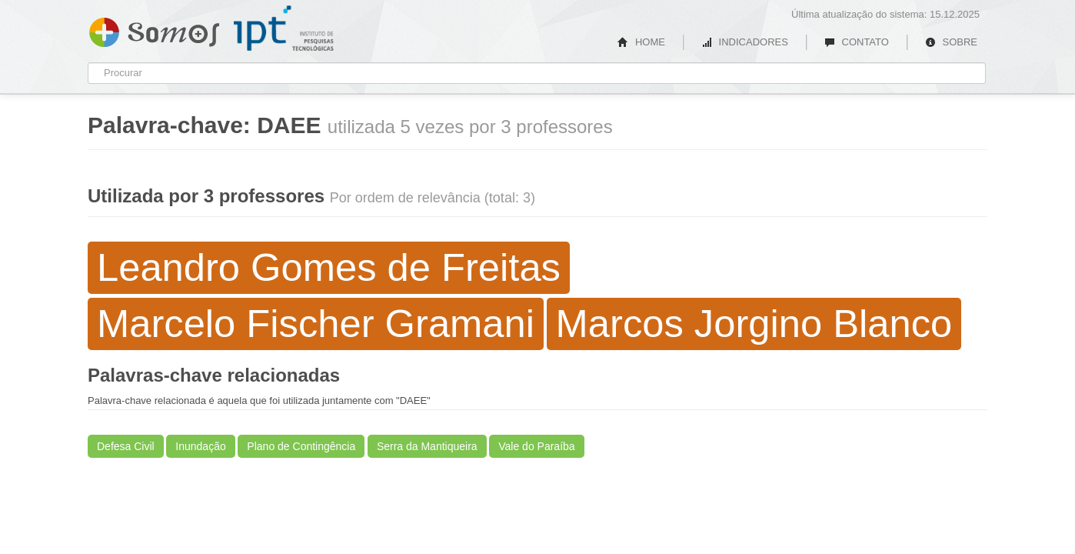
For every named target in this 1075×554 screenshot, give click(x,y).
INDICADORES (744, 42)
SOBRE (951, 42)
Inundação (200, 446)
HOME (641, 42)
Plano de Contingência (301, 446)
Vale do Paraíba (536, 446)
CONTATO (856, 42)
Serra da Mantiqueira (427, 446)
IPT (284, 28)
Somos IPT (154, 29)
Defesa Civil (126, 446)
